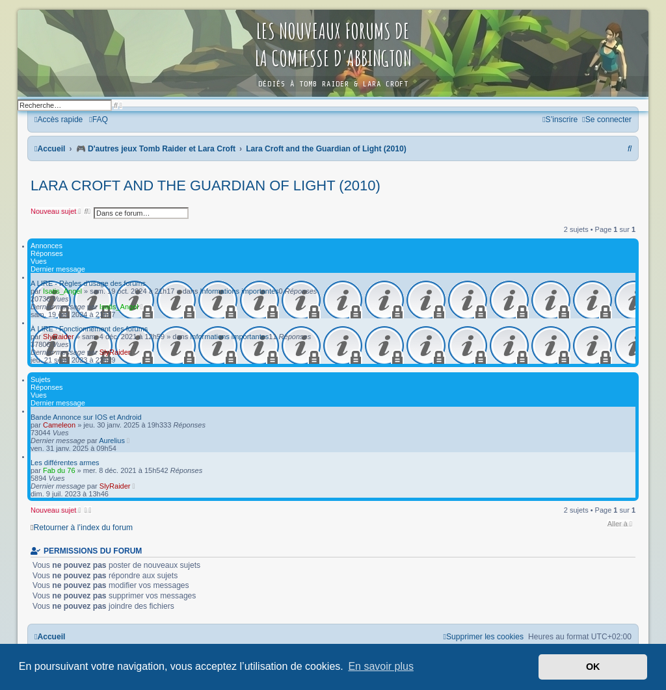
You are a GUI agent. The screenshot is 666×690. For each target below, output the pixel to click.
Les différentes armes (65, 462)
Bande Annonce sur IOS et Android (86, 417)
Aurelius (112, 440)
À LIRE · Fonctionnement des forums (89, 329)
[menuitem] (98, 119)
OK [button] (593, 666)
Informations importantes (239, 291)
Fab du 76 (59, 470)
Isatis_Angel (62, 291)
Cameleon (59, 425)
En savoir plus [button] (381, 666)
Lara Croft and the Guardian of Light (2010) (205, 185)
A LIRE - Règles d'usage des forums (88, 283)
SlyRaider (58, 336)
